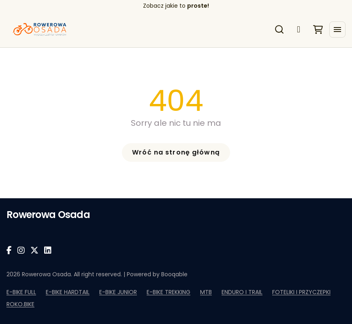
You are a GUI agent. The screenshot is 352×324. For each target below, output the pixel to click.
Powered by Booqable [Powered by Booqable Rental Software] (157, 274)
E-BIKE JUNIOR (118, 292)
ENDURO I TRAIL (242, 292)
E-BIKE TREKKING (168, 292)
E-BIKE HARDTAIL (68, 292)
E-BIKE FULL (21, 292)
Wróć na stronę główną (176, 152)
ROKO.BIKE (20, 304)
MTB (206, 292)
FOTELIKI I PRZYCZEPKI (301, 292)
